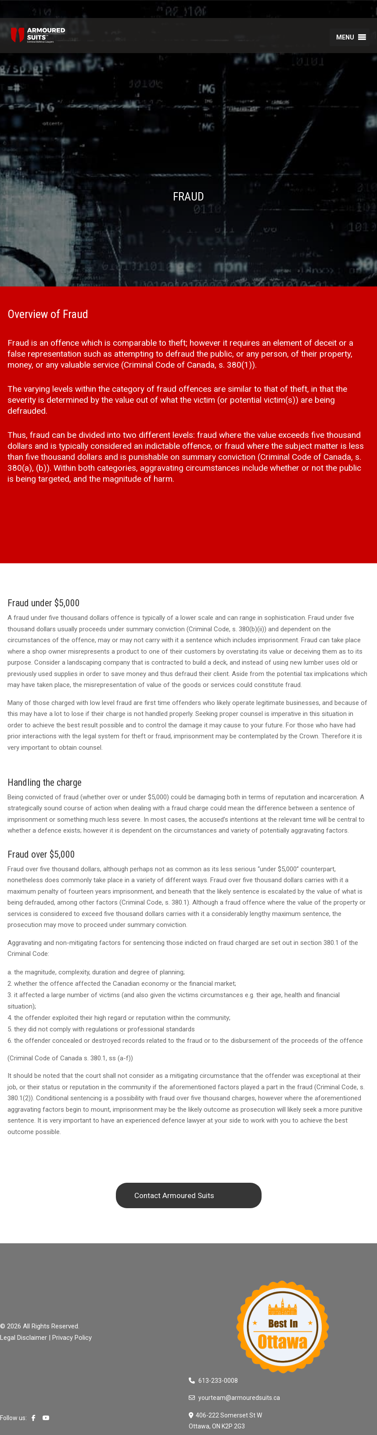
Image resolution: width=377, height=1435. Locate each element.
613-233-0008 (218, 1380)
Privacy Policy (72, 1338)
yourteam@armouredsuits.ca (239, 1397)
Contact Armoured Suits (174, 1195)
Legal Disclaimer (23, 1338)
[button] (345, 37)
